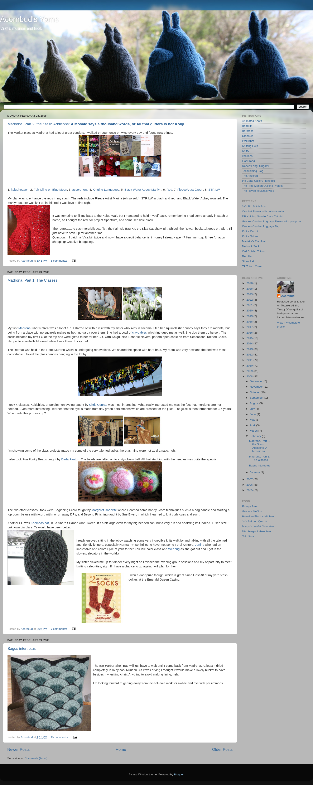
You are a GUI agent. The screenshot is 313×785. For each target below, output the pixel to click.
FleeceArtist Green (190, 189)
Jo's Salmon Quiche (254, 521)
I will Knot (248, 140)
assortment (79, 189)
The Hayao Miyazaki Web (258, 190)
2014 (250, 343)
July (253, 408)
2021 (250, 305)
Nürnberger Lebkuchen (256, 531)
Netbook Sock (251, 246)
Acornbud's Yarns (29, 19)
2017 (250, 327)
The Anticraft (250, 175)
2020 (250, 310)
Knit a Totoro (250, 236)
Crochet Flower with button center (263, 211)
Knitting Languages (106, 189)
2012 (250, 354)
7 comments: (59, 628)
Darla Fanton (70, 459)
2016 (250, 332)
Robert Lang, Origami (255, 166)
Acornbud (288, 295)
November (257, 386)
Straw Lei (248, 261)
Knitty (245, 150)
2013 (250, 349)
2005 (250, 490)
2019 (250, 316)
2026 (250, 283)
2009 (250, 371)
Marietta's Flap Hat (254, 241)
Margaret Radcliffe (104, 510)
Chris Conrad (98, 404)
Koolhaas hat (40, 523)
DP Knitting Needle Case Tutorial (262, 216)
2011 (250, 360)
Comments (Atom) (36, 758)
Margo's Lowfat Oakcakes (258, 526)
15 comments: (60, 737)
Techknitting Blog (252, 171)
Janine (199, 544)
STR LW (214, 189)
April (253, 425)
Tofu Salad (248, 536)
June (253, 414)
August (254, 403)
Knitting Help (250, 145)
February (256, 436)
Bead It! (247, 125)
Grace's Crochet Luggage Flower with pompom (271, 221)
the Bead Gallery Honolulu (258, 180)
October (255, 392)
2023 (250, 294)
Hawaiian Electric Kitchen (258, 516)
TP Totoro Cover (252, 266)
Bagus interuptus (22, 648)
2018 (250, 321)
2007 (250, 479)
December (257, 381)
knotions (247, 156)
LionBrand (248, 161)
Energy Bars (249, 506)
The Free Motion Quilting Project (262, 185)
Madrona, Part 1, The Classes (32, 280)
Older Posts (222, 749)
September (257, 397)
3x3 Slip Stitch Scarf (254, 206)
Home (121, 749)
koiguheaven (20, 189)
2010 (250, 365)
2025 (250, 288)
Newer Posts (18, 749)
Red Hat (247, 256)
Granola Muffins (252, 511)
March (254, 430)
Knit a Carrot (250, 231)
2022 (250, 299)
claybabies (139, 332)
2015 (250, 338)
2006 (250, 484)
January (255, 472)
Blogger (179, 774)
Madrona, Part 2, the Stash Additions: (97, 124)
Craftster (247, 135)
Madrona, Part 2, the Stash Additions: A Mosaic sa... (259, 446)
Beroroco (248, 130)
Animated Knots (252, 120)
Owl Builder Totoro (253, 251)
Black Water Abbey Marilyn (142, 189)
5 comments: (59, 260)
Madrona (24, 328)
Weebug (174, 549)
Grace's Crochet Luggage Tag (260, 226)
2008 (250, 376)
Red (169, 189)
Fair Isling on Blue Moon (50, 189)
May (253, 419)
